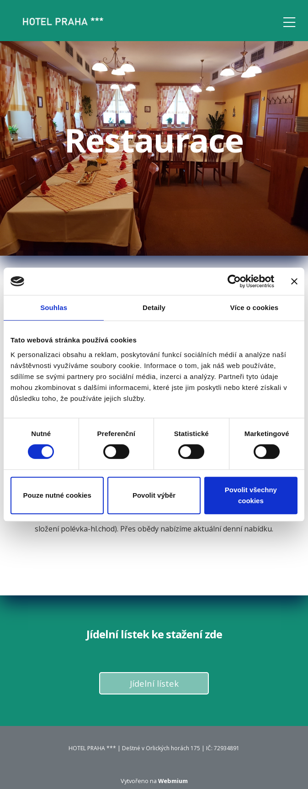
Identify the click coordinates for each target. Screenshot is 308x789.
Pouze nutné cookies (57, 495)
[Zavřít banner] (294, 281)
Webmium (173, 781)
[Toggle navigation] (289, 21)
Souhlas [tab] (53, 307)
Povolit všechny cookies (251, 495)
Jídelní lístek (154, 683)
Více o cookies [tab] (254, 307)
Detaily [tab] (154, 307)
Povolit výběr (154, 495)
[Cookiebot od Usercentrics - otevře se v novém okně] (234, 281)
